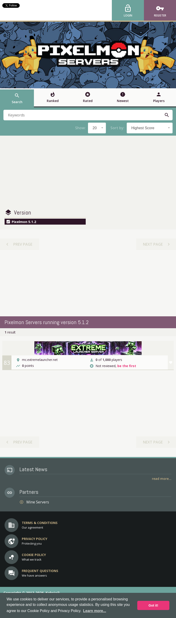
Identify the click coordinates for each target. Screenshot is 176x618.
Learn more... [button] (94, 611)
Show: (80, 127)
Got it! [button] (153, 605)
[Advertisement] (88, 172)
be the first (126, 366)
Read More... (161, 478)
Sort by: (117, 127)
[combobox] (97, 128)
